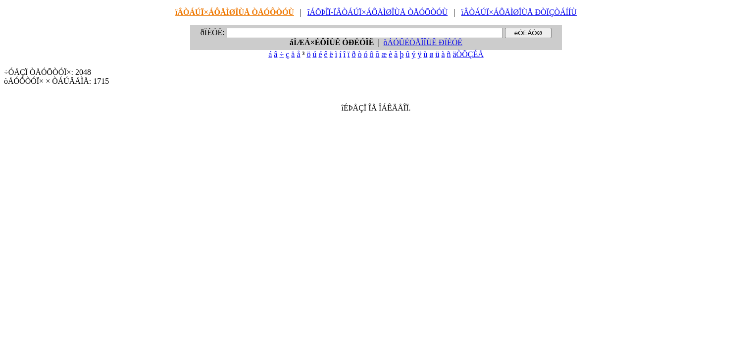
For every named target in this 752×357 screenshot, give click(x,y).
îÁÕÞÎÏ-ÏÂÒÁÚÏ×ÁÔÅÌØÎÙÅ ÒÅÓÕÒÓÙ (377, 12)
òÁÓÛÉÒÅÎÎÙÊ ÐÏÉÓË (423, 42)
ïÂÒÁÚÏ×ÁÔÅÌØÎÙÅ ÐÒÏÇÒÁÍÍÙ (518, 12)
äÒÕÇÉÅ (468, 54)
